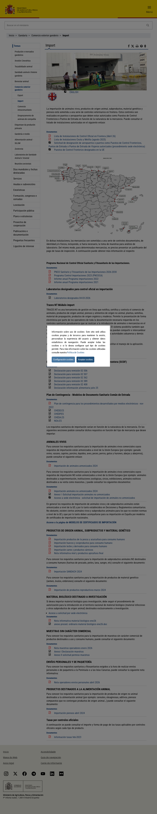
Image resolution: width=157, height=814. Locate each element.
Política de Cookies (75, 352)
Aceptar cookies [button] (85, 359)
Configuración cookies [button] (63, 359)
